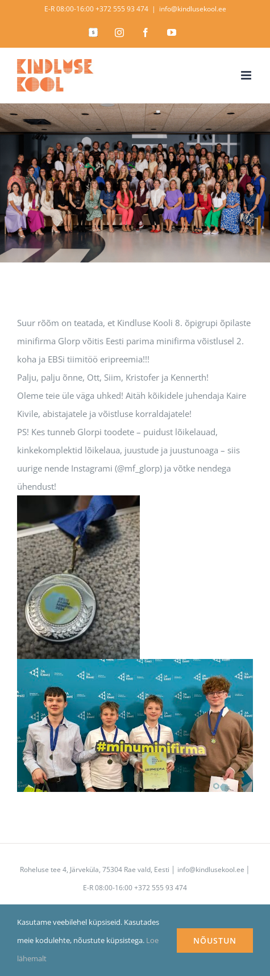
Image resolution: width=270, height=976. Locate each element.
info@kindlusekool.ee (192, 9)
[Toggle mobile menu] (247, 75)
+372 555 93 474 (121, 9)
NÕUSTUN (214, 940)
